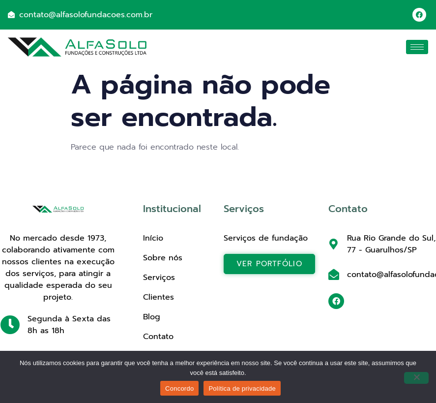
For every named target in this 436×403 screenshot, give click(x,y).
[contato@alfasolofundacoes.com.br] (333, 274)
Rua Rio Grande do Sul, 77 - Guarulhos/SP (391, 244)
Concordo (179, 388)
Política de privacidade (242, 388)
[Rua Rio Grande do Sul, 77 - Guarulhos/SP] (333, 244)
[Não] (416, 378)
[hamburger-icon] (417, 47)
